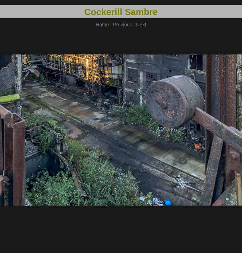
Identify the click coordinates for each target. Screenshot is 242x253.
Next (141, 24)
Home (102, 24)
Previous (122, 24)
